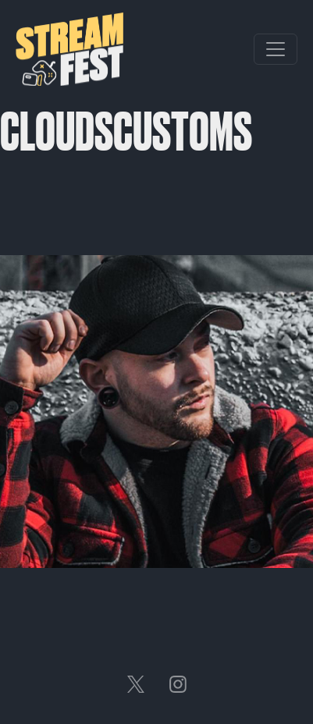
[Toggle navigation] (275, 49)
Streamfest (69, 49)
